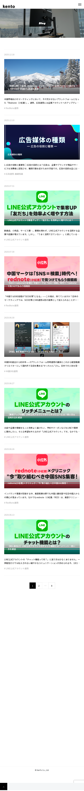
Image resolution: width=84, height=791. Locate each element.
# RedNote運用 (11, 109)
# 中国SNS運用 (11, 372)
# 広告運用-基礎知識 (13, 175)
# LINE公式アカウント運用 (16, 241)
